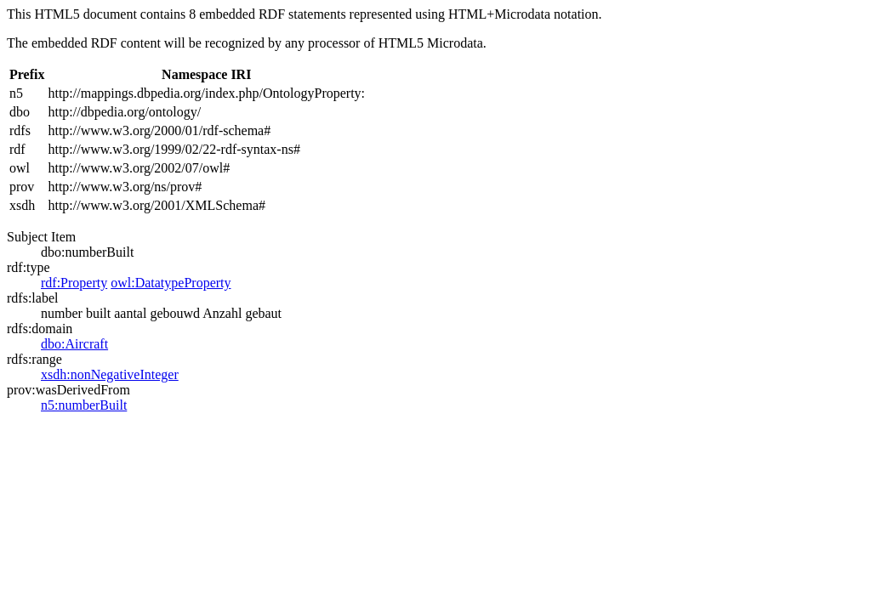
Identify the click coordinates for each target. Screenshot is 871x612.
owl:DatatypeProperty (171, 282)
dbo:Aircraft (74, 344)
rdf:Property (74, 282)
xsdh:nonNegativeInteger (110, 374)
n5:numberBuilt (84, 405)
